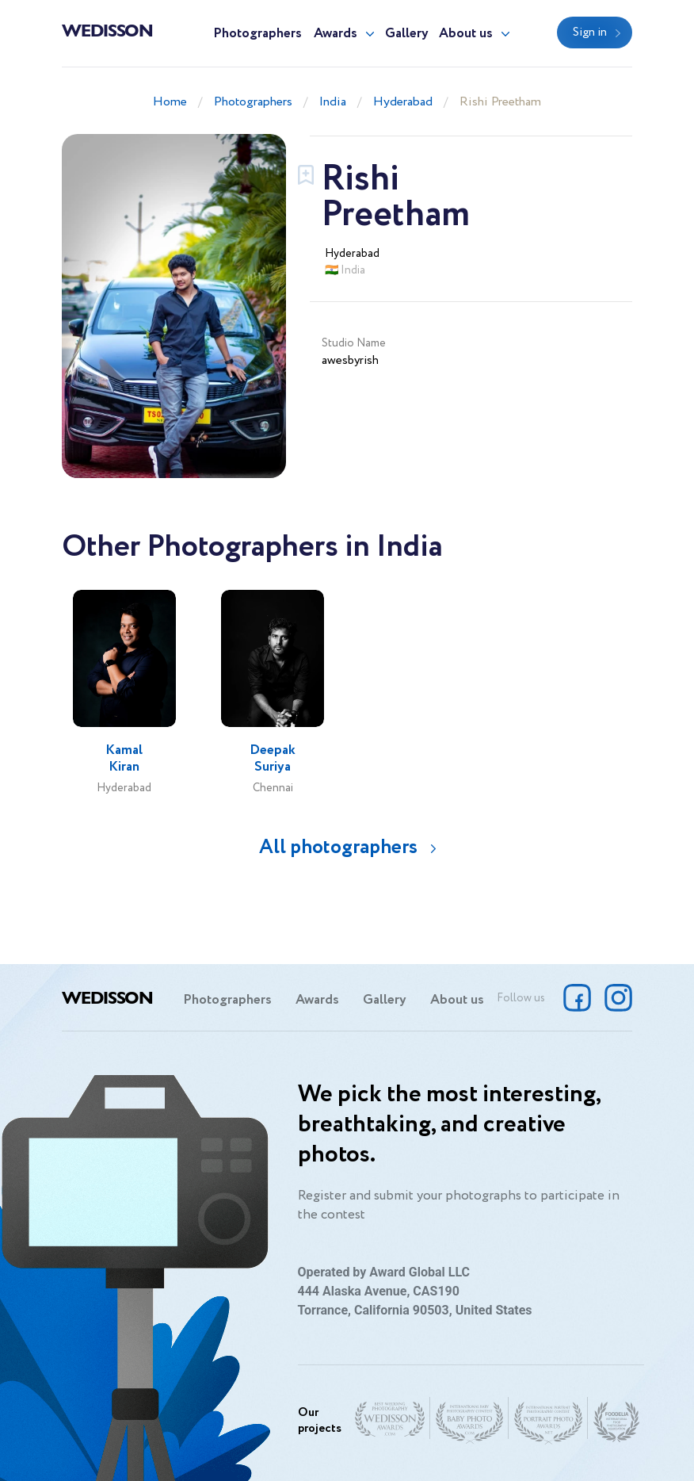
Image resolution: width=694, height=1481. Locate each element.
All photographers (338, 847)
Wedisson (107, 29)
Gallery (407, 34)
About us (466, 34)
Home (170, 102)
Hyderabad (403, 102)
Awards (335, 34)
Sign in (590, 32)
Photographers (257, 34)
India (332, 102)
